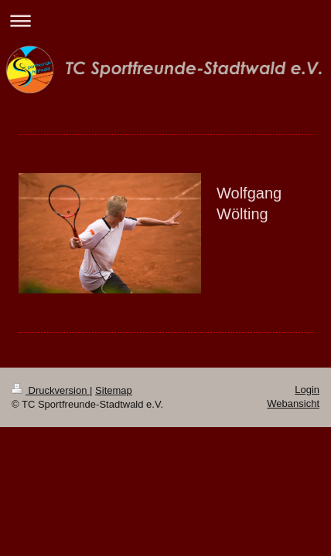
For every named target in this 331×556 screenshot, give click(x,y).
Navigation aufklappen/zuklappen (165, 20)
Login (307, 389)
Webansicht (293, 403)
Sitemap (113, 390)
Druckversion (51, 390)
